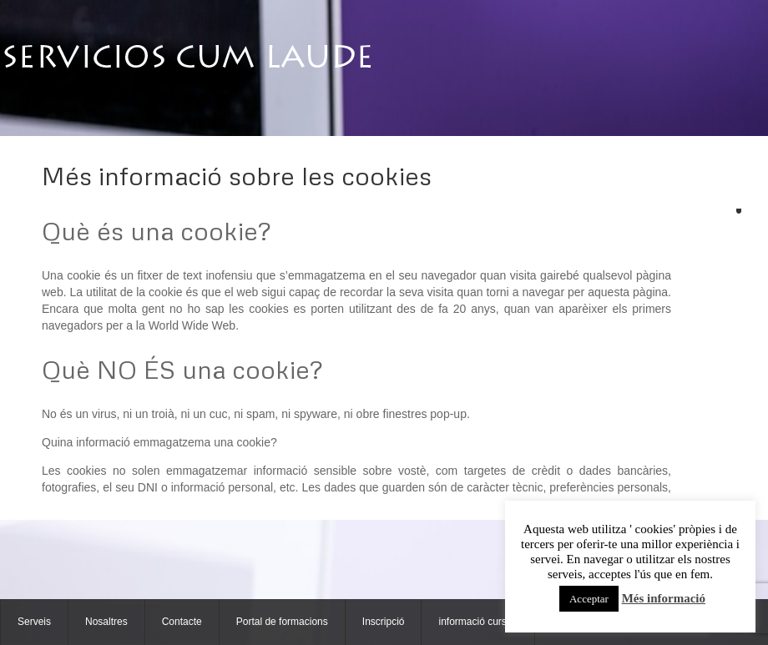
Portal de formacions (282, 621)
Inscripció (383, 621)
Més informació (663, 598)
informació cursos (477, 621)
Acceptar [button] (589, 598)
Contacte (182, 621)
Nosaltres (106, 621)
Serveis (34, 621)
